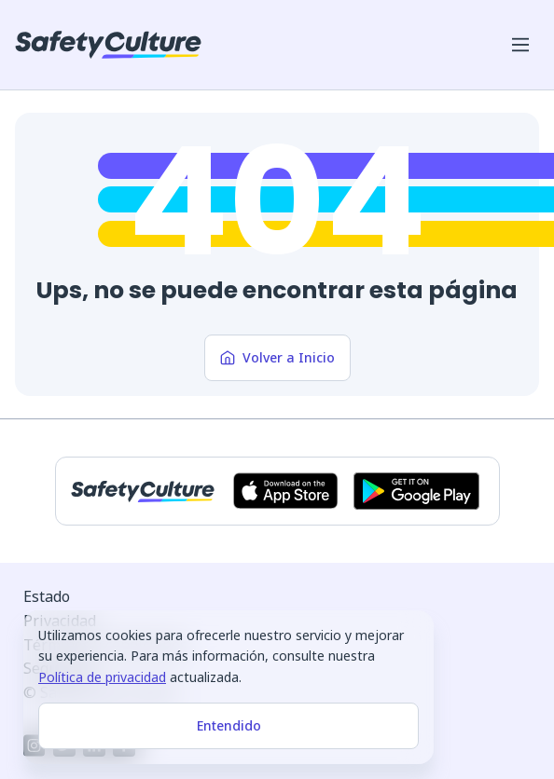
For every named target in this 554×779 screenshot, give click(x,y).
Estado (46, 596)
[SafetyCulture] (108, 45)
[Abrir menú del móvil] (520, 44)
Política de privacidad (102, 677)
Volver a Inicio (277, 357)
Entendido (229, 725)
